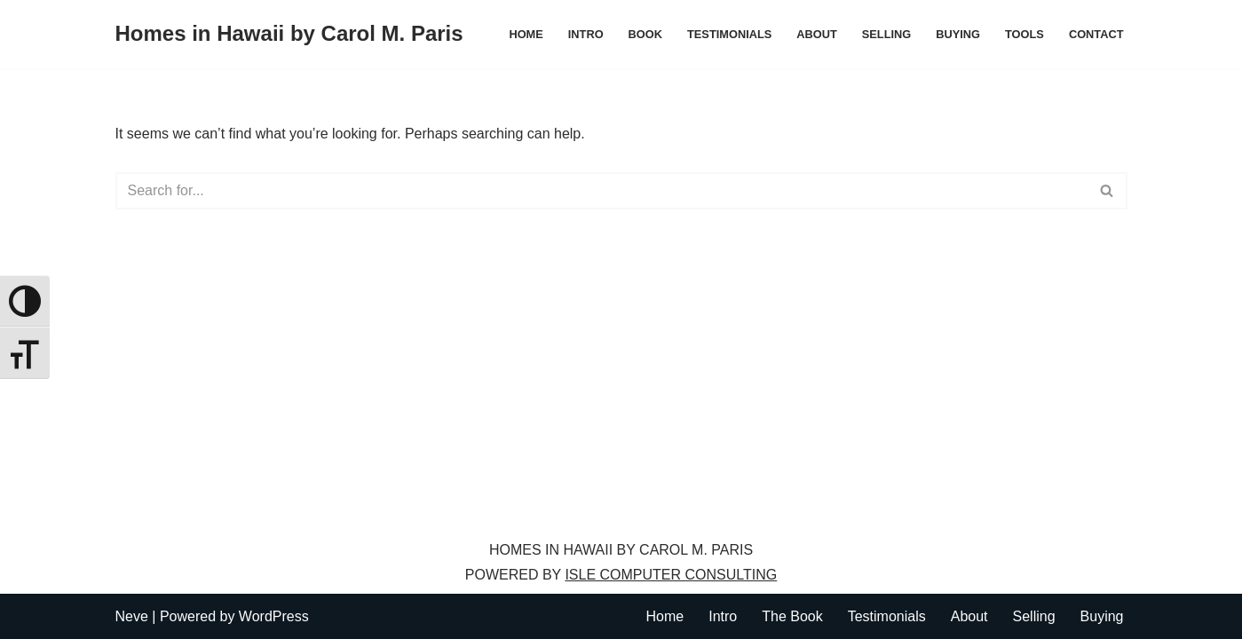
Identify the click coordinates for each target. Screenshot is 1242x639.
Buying (958, 34)
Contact (1096, 34)
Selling (886, 34)
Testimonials (729, 34)
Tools (1024, 34)
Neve (131, 616)
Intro (586, 34)
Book (645, 34)
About (816, 34)
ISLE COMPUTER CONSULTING (671, 574)
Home (525, 34)
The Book (792, 616)
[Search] (601, 190)
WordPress (274, 616)
